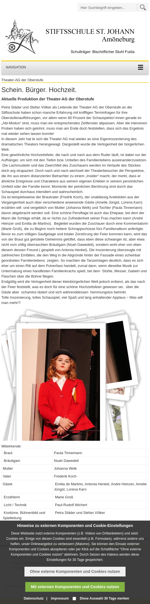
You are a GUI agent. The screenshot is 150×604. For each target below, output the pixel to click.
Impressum (60, 598)
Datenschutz (33, 598)
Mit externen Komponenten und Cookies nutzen (75, 587)
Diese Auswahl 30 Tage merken (104, 598)
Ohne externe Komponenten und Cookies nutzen (75, 571)
